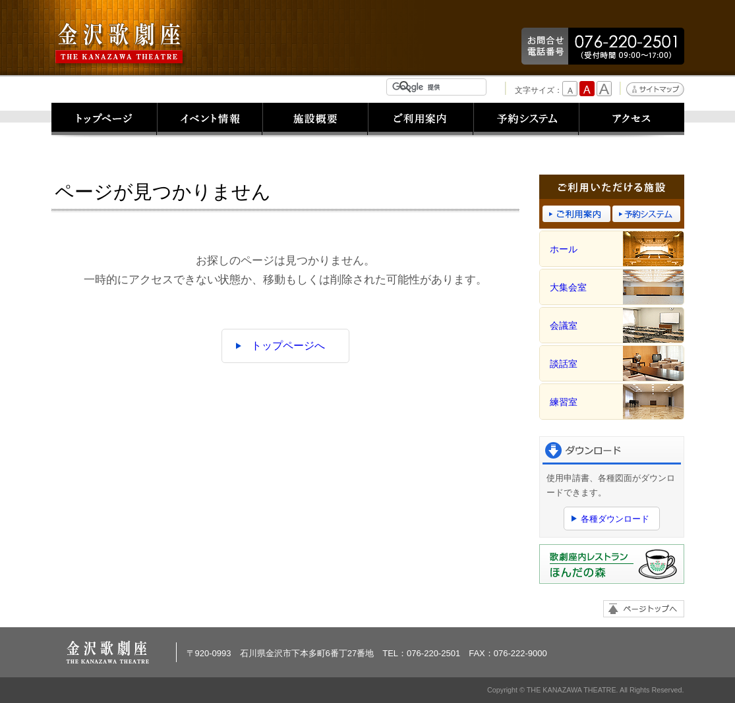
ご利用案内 (420, 120)
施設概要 (315, 120)
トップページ (104, 120)
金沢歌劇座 (121, 44)
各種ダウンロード (615, 519)
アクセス (631, 120)
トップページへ (288, 345)
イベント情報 (209, 120)
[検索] (439, 87)
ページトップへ (643, 608)
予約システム (526, 120)
